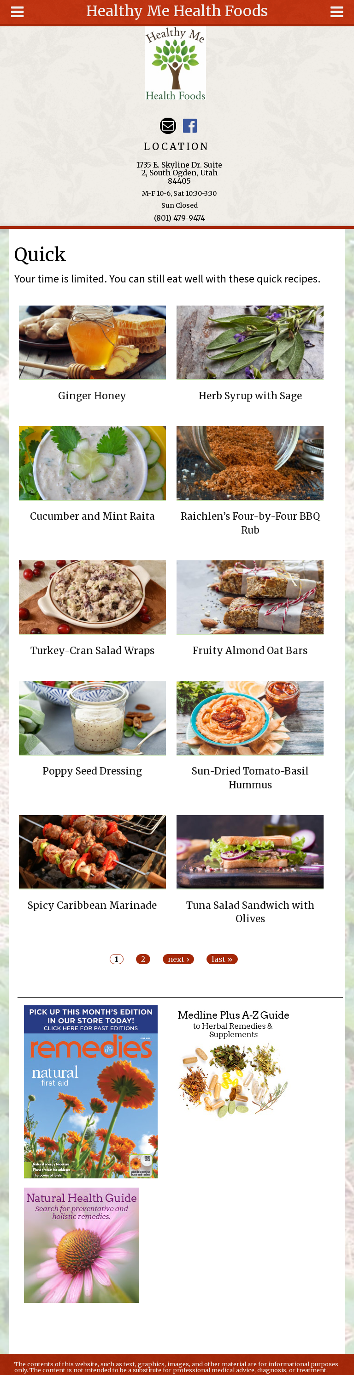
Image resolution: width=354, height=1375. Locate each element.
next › (178, 959)
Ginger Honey (92, 396)
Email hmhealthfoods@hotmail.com (168, 126)
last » (222, 959)
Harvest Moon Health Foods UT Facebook (190, 126)
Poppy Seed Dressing (92, 771)
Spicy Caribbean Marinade (92, 906)
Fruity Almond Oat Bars (250, 651)
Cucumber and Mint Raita (92, 516)
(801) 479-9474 (179, 217)
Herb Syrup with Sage (250, 396)
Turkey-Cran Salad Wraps (92, 651)
